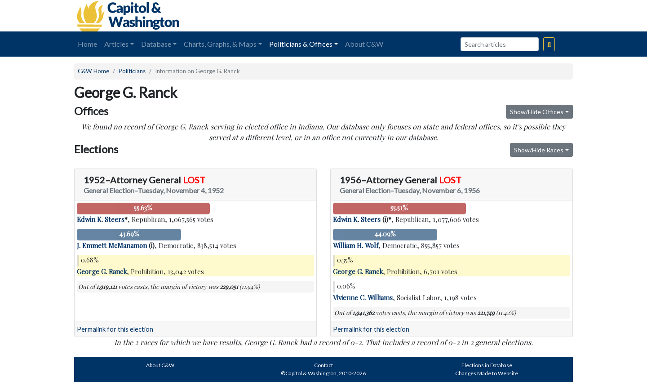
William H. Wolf (355, 245)
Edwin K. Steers (100, 219)
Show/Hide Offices (536, 111)
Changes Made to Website (486, 373)
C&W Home (93, 71)
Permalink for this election (115, 329)
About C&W (364, 44)
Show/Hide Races (538, 150)
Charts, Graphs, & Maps (220, 44)
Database (156, 44)
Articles (116, 44)
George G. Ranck (102, 271)
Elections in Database (486, 365)
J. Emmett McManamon (112, 245)
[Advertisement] (472, 15)
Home (87, 44)
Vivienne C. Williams (363, 297)
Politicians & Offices (300, 44)
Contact (323, 365)
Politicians (132, 71)
